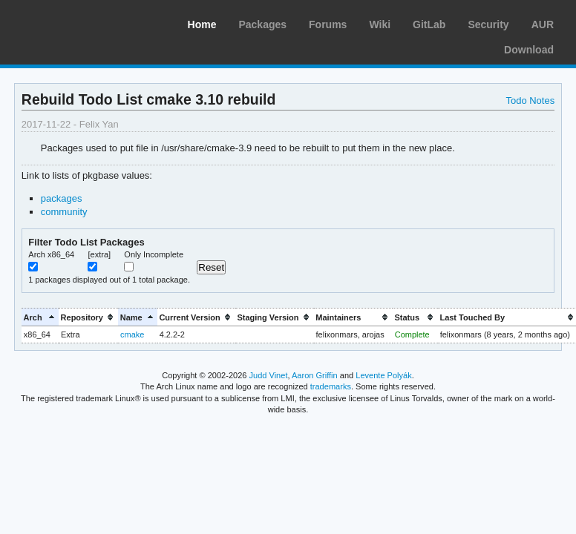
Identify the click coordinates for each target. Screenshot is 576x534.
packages (61, 198)
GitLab (429, 24)
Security (488, 24)
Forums (328, 24)
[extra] (99, 254)
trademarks (330, 386)
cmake (132, 334)
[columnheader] (40, 317)
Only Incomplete (153, 254)
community (64, 211)
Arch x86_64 (51, 254)
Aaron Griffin (315, 375)
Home (202, 24)
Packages (262, 24)
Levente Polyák (383, 375)
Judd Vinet (268, 375)
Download (529, 50)
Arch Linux (81, 22)
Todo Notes (529, 100)
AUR (542, 24)
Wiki (379, 24)
